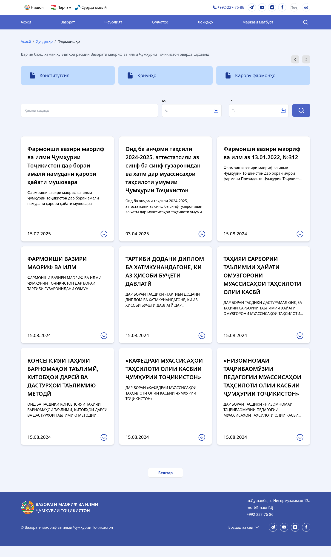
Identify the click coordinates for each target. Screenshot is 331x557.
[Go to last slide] (295, 59)
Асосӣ (26, 22)
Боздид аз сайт (244, 538)
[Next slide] (306, 59)
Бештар (165, 483)
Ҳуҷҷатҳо (160, 22)
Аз (164, 101)
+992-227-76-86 (260, 525)
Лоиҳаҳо (205, 22)
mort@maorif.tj (260, 518)
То (231, 101)
